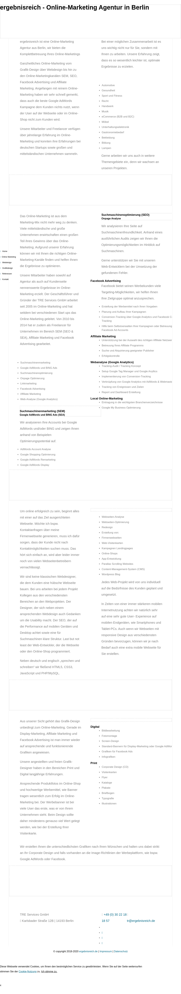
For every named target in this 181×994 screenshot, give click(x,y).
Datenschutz (121, 951)
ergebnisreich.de (88, 951)
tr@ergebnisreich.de (141, 920)
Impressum (106, 951)
